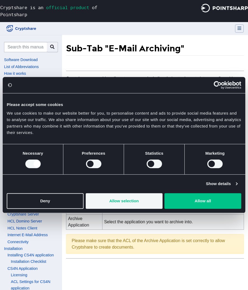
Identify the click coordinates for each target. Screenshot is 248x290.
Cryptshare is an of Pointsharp (48, 10)
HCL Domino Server (25, 221)
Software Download (21, 60)
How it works (15, 73)
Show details (218, 183)
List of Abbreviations (21, 67)
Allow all (203, 201)
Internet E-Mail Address (28, 235)
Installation (13, 248)
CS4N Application (23, 268)
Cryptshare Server (23, 214)
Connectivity (18, 242)
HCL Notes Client (22, 228)
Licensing (19, 275)
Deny (45, 201)
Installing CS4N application (31, 255)
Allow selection (124, 201)
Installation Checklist (28, 261)
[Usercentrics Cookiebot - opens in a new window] (217, 85)
